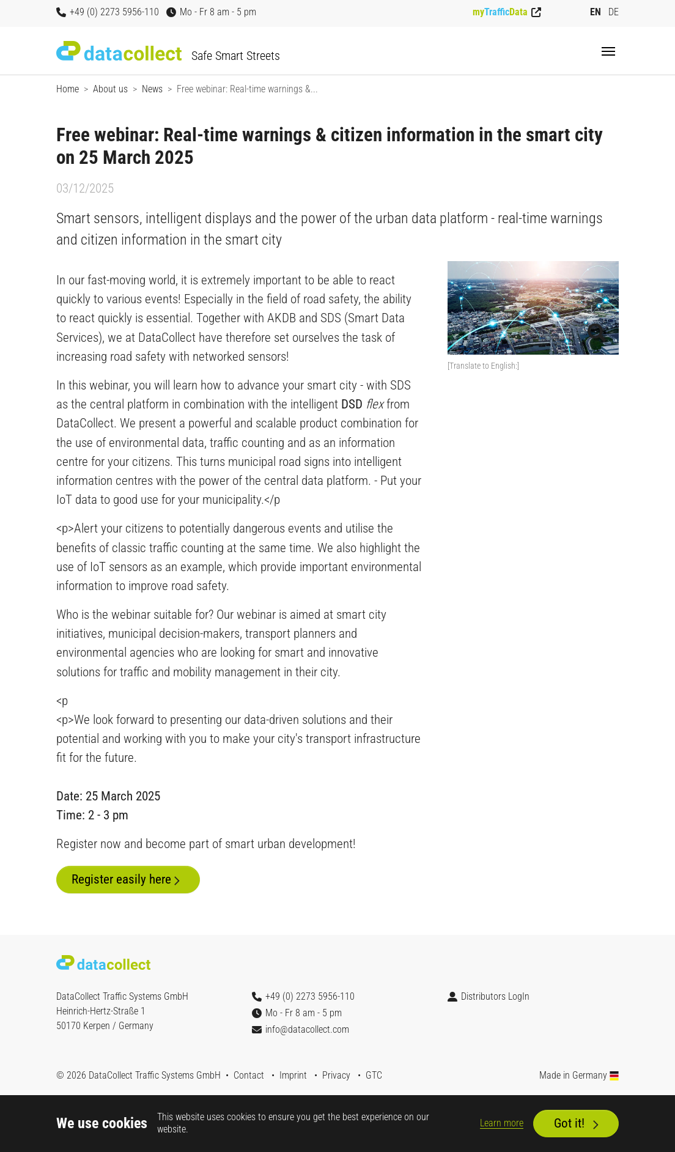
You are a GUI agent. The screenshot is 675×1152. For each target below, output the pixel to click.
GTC (374, 1075)
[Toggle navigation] (608, 51)
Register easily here (121, 879)
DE (613, 12)
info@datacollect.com (300, 1029)
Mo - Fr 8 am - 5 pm (211, 12)
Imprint (293, 1075)
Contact (249, 1075)
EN (595, 12)
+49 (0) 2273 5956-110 (107, 12)
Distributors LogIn (488, 996)
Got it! (569, 1123)
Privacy (336, 1075)
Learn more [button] (501, 1123)
